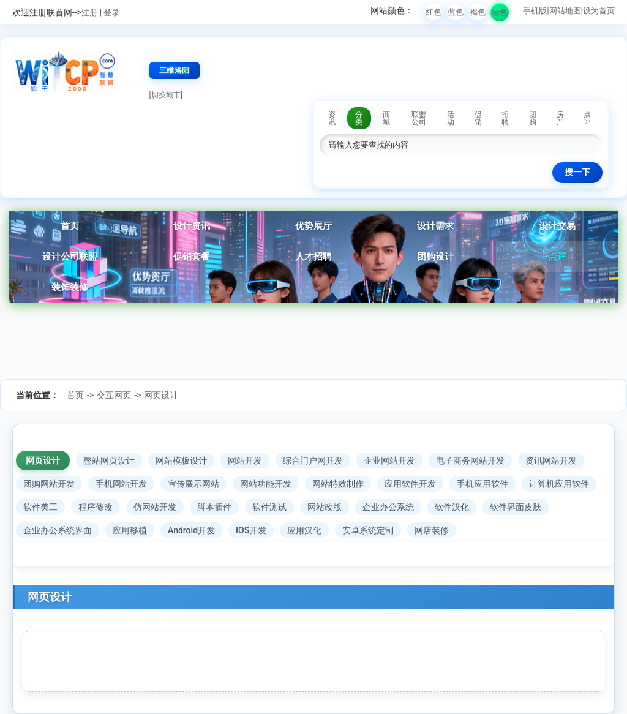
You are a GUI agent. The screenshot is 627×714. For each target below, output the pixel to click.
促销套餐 (191, 256)
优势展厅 (313, 225)
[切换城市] (165, 95)
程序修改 (95, 507)
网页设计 (161, 395)
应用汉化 (304, 530)
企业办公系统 (388, 507)
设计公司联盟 (69, 256)
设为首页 (599, 10)
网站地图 (565, 10)
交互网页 (114, 395)
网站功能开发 (265, 484)
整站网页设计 (109, 460)
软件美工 (40, 507)
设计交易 (557, 225)
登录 (111, 12)
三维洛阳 (174, 70)
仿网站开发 (154, 507)
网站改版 (324, 507)
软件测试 (269, 507)
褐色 (478, 12)
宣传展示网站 (193, 484)
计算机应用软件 (559, 484)
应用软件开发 (410, 484)
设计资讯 (191, 225)
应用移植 (130, 530)
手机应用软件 (482, 484)
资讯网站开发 (551, 460)
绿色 (500, 12)
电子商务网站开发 (470, 460)
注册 (89, 12)
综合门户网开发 (313, 460)
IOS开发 (251, 530)
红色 (433, 12)
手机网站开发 (121, 484)
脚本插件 (214, 507)
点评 (557, 256)
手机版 (535, 10)
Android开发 (191, 530)
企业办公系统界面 (57, 530)
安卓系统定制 (368, 530)
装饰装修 (69, 287)
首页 (70, 225)
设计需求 (435, 225)
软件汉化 (452, 507)
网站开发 (245, 460)
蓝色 (456, 12)
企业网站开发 (389, 460)
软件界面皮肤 (515, 507)
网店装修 (432, 530)
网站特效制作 (338, 484)
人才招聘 (313, 256)
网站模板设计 (181, 460)
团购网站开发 (49, 484)
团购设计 (435, 256)
